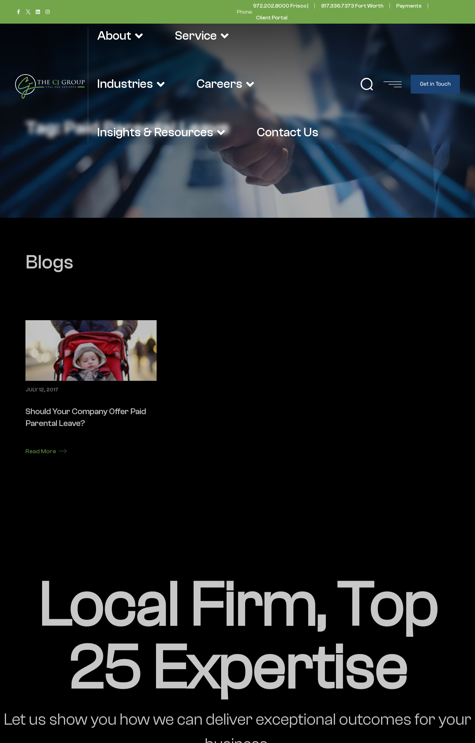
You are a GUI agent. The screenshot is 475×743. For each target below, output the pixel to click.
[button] (367, 84)
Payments (409, 6)
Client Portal (271, 18)
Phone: (245, 12)
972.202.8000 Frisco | (280, 6)
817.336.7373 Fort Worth (352, 6)
